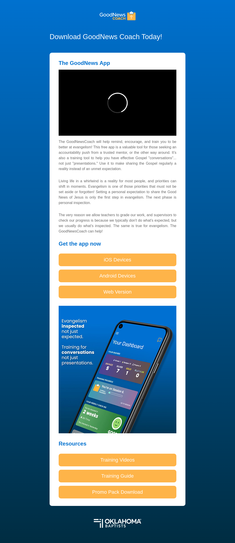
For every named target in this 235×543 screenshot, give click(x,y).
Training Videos (117, 460)
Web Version (117, 292)
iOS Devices (117, 260)
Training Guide (117, 476)
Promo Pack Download (117, 492)
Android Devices (117, 276)
